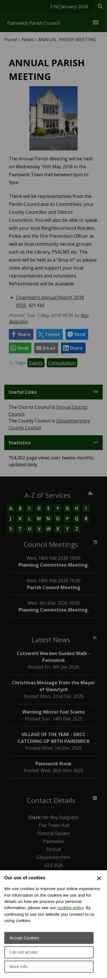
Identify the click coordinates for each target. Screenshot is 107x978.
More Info (18, 966)
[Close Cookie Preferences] (99, 878)
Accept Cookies (24, 937)
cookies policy (70, 907)
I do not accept (23, 952)
